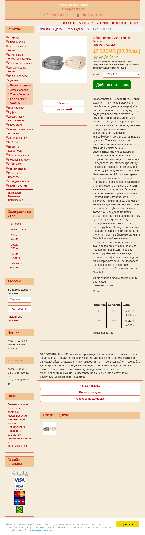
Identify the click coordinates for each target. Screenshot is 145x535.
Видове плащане (18, 404)
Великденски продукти (16, 175)
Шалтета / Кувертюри (15, 148)
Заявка (63, 103)
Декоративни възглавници (16, 118)
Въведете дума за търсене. (19, 291)
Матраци (13, 37)
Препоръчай (64, 109)
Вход (134, 22)
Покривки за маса (19, 159)
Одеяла (13, 80)
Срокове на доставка (90, 398)
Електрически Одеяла (18, 100)
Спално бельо (17, 42)
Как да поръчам (17, 415)
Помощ (102, 22)
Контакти (86, 22)
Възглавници (16, 107)
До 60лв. (16, 223)
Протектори (15, 124)
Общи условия (16, 427)
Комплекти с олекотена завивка (19, 56)
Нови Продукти (16, 200)
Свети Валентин (18, 186)
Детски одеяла (19, 89)
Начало (69, 22)
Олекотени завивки (20, 63)
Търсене (19, 308)
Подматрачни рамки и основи (20, 131)
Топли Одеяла (19, 94)
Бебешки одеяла (20, 85)
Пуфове (13, 112)
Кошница (119, 22)
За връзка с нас (17, 445)
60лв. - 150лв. (19, 229)
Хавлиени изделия (19, 155)
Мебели (13, 142)
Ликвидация (15, 192)
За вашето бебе (18, 75)
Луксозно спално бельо (18, 48)
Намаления (14, 196)
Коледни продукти (19, 181)
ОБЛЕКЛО (14, 164)
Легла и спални (17, 137)
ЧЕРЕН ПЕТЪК (17, 168)
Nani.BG (45, 29)
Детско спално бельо (17, 69)
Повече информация (39, 531)
